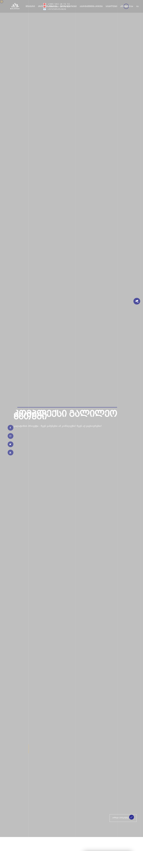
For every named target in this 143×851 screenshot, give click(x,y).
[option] (71, 418)
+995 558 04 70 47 (56, 6)
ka (126, 6)
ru (137, 6)
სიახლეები (111, 6)
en (132, 6)
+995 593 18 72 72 (56, 4)
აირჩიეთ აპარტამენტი (123, 817)
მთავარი (30, 6)
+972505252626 (54, 9)
